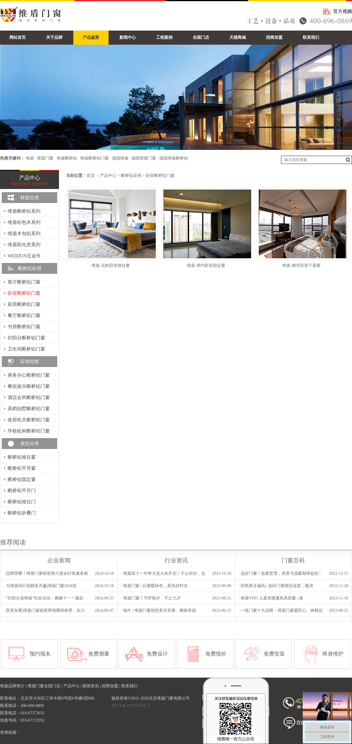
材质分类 (29, 197)
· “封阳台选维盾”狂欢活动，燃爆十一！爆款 (43, 598)
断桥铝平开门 (22, 490)
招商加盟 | (111, 686)
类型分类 (29, 443)
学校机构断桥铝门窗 (29, 430)
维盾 (30, 158)
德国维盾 (120, 158)
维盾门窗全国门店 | (45, 686)
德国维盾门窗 (143, 158)
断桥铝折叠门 (22, 512)
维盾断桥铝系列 (24, 211)
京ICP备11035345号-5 (130, 705)
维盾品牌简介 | (14, 686)
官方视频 (342, 11)
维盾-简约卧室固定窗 (206, 265)
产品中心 (108, 175)
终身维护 (332, 654)
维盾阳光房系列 (24, 244)
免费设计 (157, 654)
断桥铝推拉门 (22, 501)
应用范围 (29, 361)
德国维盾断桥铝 (173, 158)
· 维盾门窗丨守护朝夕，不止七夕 (151, 598)
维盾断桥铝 (67, 158)
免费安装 (274, 654)
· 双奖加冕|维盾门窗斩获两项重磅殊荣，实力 (44, 610)
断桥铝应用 (131, 175)
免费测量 (98, 654)
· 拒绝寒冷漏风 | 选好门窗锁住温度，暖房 (275, 586)
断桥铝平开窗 (22, 468)
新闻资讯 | (92, 686)
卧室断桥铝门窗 (160, 175)
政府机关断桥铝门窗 (29, 419)
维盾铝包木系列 (24, 222)
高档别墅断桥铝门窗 (29, 408)
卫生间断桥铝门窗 (26, 348)
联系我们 (129, 686)
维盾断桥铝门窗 (94, 158)
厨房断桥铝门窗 (24, 304)
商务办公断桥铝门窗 (29, 375)
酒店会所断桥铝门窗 (29, 397)
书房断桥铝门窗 (24, 326)
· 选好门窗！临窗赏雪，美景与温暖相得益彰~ (279, 573)
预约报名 (40, 654)
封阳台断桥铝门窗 (26, 337)
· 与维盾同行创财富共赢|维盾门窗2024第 (40, 586)
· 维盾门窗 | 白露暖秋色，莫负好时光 (154, 586)
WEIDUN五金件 (24, 255)
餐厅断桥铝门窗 (24, 315)
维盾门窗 (45, 158)
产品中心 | (73, 686)
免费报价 (215, 654)
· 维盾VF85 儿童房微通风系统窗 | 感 (270, 598)
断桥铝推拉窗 (22, 457)
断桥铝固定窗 (22, 479)
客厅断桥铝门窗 (24, 281)
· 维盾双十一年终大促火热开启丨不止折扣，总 (163, 573)
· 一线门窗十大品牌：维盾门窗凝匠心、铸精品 (280, 610)
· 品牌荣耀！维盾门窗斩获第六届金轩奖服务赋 (46, 573)
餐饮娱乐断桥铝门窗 (29, 386)
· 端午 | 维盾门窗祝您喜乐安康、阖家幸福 (158, 610)
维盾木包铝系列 (24, 233)
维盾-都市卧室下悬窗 (301, 265)
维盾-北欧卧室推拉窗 (111, 265)
